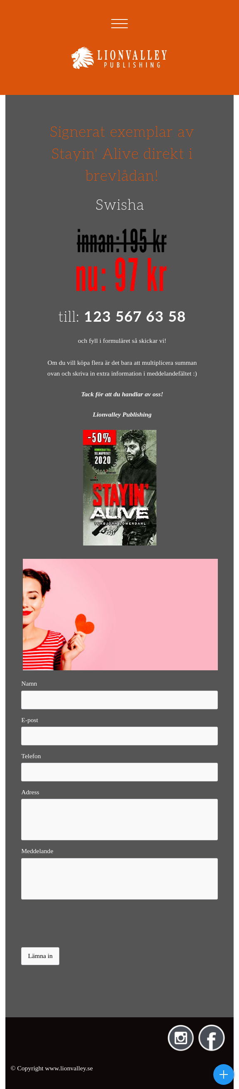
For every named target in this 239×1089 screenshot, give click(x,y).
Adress (30, 792)
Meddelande (37, 850)
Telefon (31, 755)
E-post (29, 719)
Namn (29, 683)
